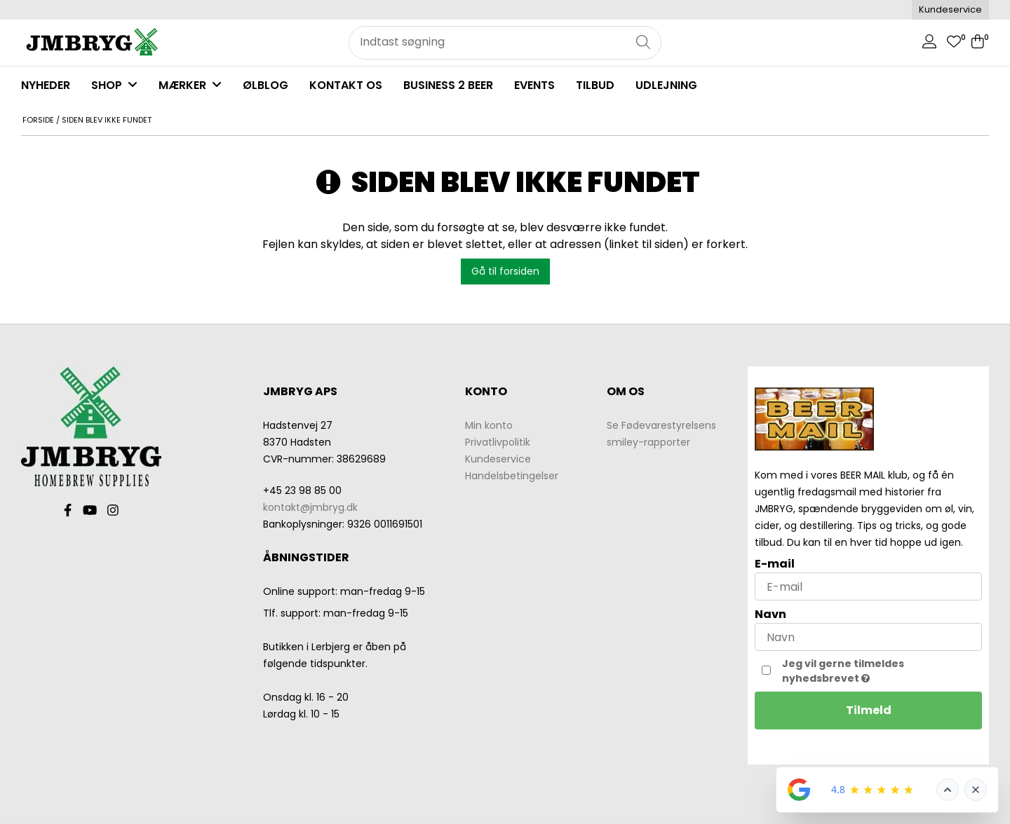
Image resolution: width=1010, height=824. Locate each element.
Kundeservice (950, 9)
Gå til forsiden (505, 271)
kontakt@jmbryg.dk (310, 507)
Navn (770, 614)
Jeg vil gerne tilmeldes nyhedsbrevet (873, 671)
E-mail (775, 564)
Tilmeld (868, 710)
